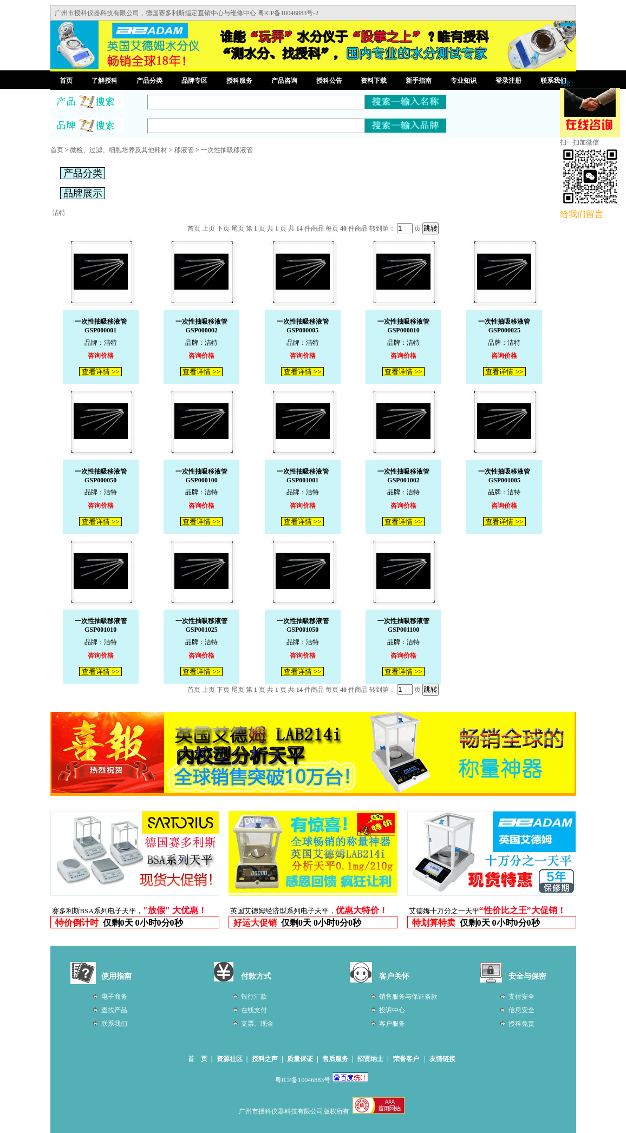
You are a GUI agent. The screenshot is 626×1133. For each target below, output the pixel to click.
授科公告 (329, 80)
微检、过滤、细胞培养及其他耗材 (118, 150)
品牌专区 (194, 80)
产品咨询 (284, 80)
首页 (66, 80)
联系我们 (553, 80)
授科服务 (239, 80)
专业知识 (464, 80)
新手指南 (419, 80)
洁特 (59, 213)
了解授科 (105, 80)
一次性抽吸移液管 (227, 150)
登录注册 (508, 80)
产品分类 (149, 80)
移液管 (184, 150)
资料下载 (374, 80)
